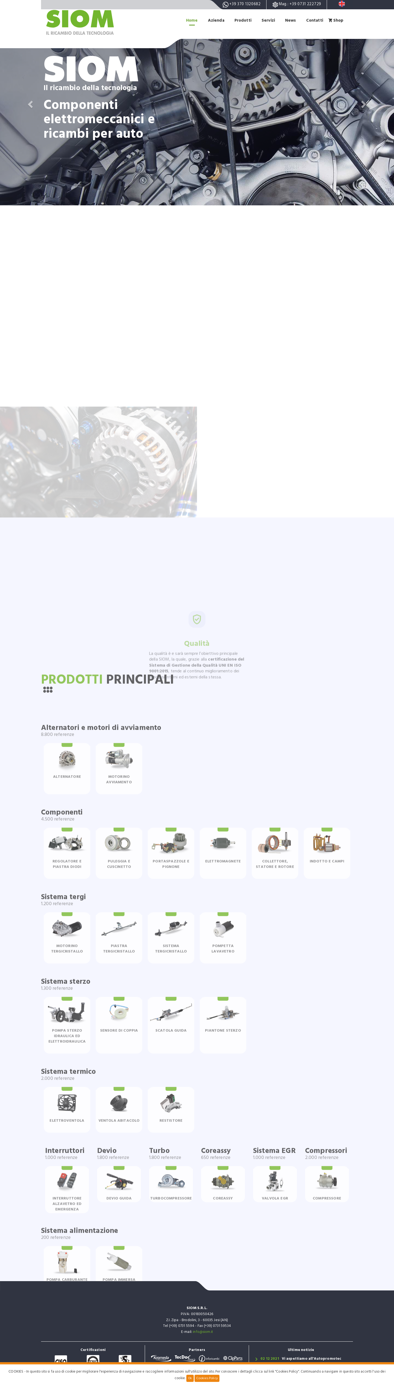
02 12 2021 (269, 1359)
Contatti (314, 20)
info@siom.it (203, 1332)
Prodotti (241, 20)
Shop (338, 20)
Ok (190, 1378)
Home (189, 20)
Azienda (213, 20)
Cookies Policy (207, 1378)
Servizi (267, 20)
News (289, 20)
